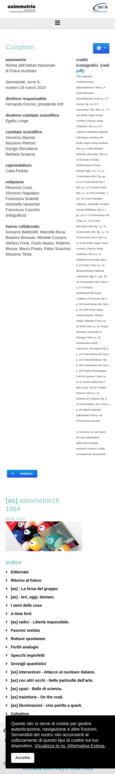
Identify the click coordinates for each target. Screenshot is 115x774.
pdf (79, 71)
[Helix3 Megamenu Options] (57, 23)
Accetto (22, 757)
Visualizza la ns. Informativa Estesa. (70, 745)
